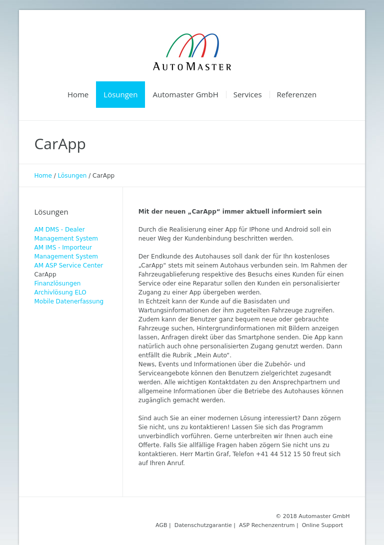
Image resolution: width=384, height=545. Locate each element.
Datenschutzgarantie (203, 525)
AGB (161, 525)
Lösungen (72, 175)
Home (43, 175)
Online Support (322, 525)
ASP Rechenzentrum (266, 525)
